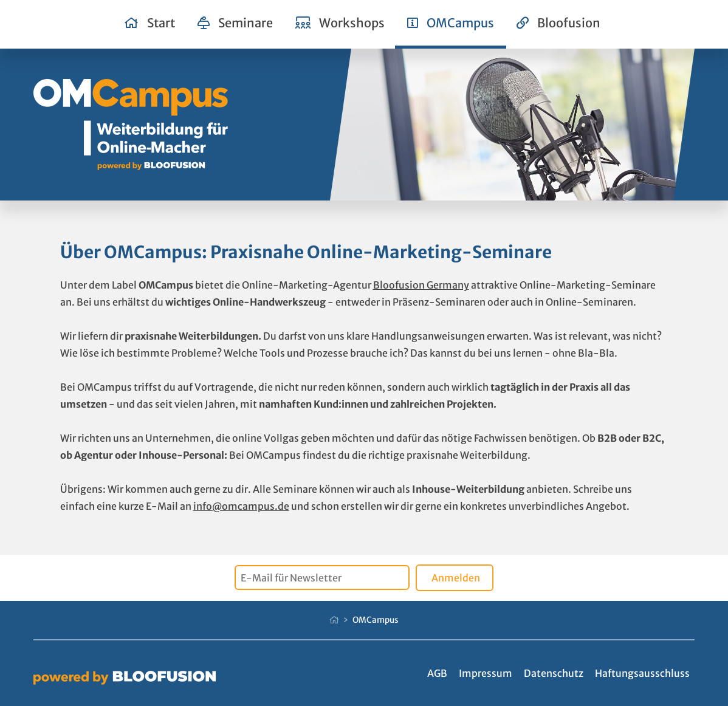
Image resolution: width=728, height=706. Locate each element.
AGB (437, 673)
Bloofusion (558, 22)
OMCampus (450, 22)
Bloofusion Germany (421, 285)
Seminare (235, 22)
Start (150, 22)
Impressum (485, 673)
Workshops (340, 22)
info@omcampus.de (241, 506)
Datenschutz (553, 673)
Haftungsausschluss (642, 673)
